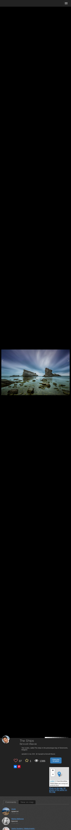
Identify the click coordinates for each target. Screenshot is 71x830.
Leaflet (52, 781)
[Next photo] (68, 361)
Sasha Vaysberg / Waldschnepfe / (23, 828)
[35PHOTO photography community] (12, 3)
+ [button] (53, 771)
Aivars (13, 809)
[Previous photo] (2, 361)
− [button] (53, 775)
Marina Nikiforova (17, 819)
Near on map (27, 802)
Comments (10, 802)
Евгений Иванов (28, 744)
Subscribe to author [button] (55, 760)
